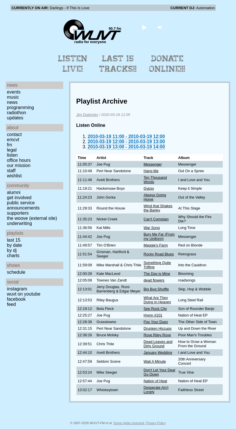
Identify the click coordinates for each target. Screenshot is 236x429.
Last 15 (13, 240)
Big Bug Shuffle (156, 289)
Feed (11, 304)
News (12, 102)
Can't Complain (155, 219)
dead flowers (153, 280)
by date (14, 245)
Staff (11, 170)
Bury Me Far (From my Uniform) (158, 236)
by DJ (12, 250)
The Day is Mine (156, 273)
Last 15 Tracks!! (118, 63)
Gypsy (148, 188)
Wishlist (14, 175)
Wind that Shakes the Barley (157, 208)
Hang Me (150, 171)
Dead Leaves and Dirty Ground (157, 343)
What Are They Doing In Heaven (157, 300)
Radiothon (16, 112)
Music (13, 97)
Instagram (17, 288)
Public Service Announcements (23, 205)
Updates (15, 117)
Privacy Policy (156, 423)
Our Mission (18, 165)
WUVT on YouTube (24, 294)
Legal (12, 149)
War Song (151, 228)
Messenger (152, 164)
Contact (14, 134)
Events (13, 92)
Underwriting (19, 223)
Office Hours (18, 160)
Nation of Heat (155, 381)
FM (9, 144)
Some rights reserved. (129, 423)
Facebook (16, 299)
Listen (12, 155)
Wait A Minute (154, 361)
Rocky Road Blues (158, 254)
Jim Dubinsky (87, 114)
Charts (13, 255)
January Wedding (157, 352)
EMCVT (13, 139)
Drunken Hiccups (157, 328)
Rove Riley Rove (157, 335)
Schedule (16, 272)
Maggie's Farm (155, 245)
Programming (20, 107)
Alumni (13, 192)
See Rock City (155, 308)
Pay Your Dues (155, 322)
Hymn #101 (152, 315)
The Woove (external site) (32, 218)
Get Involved (19, 197)
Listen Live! (73, 63)
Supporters (18, 213)
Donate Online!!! (167, 63)
